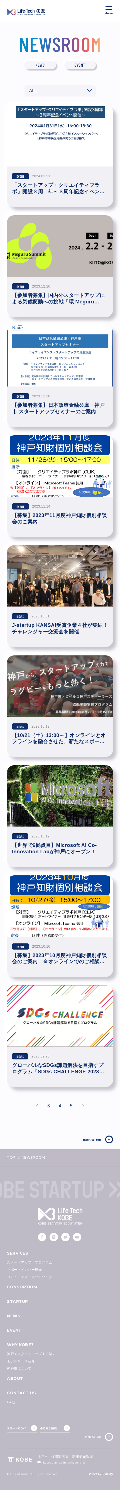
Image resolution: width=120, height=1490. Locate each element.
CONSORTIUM (22, 1287)
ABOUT (15, 1378)
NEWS (13, 1316)
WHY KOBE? (20, 1344)
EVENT (14, 1330)
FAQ (11, 1402)
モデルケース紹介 (21, 1361)
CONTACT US (21, 1393)
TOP (11, 1157)
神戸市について (19, 1368)
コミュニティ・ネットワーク (29, 1277)
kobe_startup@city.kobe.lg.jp (64, 1462)
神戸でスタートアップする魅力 (31, 1354)
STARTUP (17, 1301)
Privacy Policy (101, 1474)
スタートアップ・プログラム (29, 1262)
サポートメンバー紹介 (24, 1269)
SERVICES (17, 1253)
